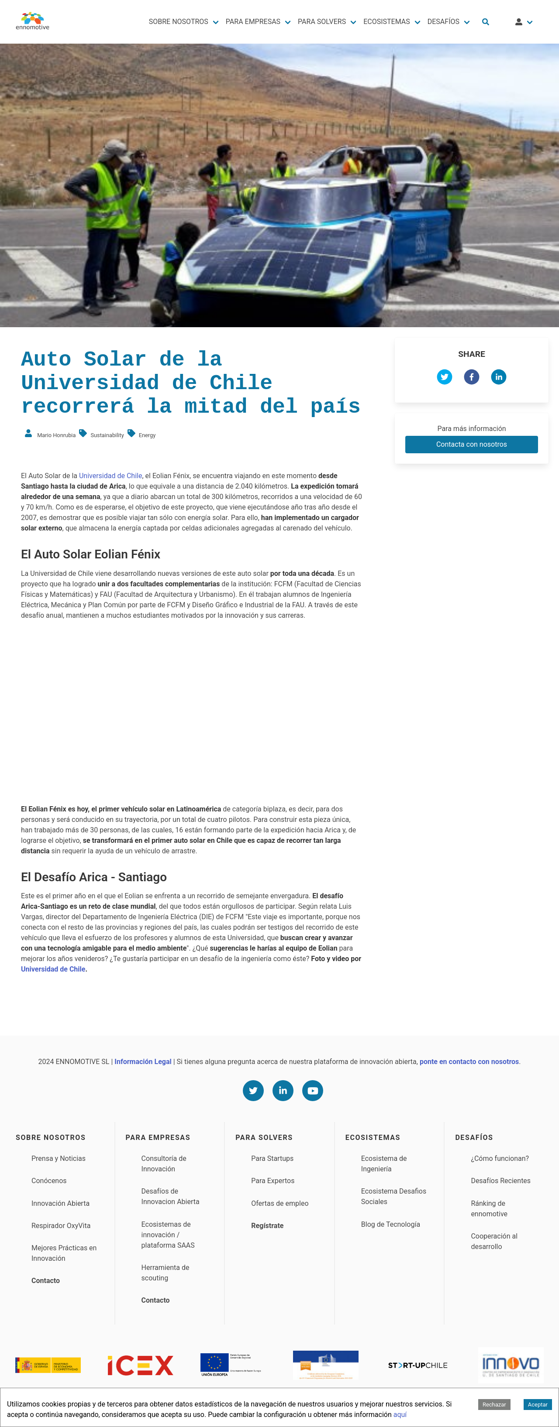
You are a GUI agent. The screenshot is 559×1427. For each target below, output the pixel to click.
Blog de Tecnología (390, 1224)
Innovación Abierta (60, 1203)
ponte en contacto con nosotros (469, 1061)
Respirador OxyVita (60, 1226)
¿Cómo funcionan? (500, 1158)
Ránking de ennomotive (489, 1208)
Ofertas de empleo (279, 1203)
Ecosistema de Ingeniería (384, 1163)
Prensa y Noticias (58, 1158)
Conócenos (49, 1181)
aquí (400, 1414)
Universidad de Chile (110, 476)
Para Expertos (272, 1181)
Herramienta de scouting (165, 1272)
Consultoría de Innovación (163, 1163)
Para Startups (272, 1158)
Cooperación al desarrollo (494, 1241)
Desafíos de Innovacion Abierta (170, 1196)
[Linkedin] (283, 1090)
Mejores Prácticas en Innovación (64, 1253)
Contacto (45, 1280)
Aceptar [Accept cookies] (538, 1404)
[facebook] (472, 378)
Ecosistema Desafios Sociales (393, 1196)
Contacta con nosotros (471, 444)
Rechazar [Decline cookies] (494, 1404)
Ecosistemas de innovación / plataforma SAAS (168, 1234)
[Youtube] (312, 1090)
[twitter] (444, 378)
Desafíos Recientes (501, 1181)
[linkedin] (499, 378)
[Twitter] (253, 1090)
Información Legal (142, 1061)
